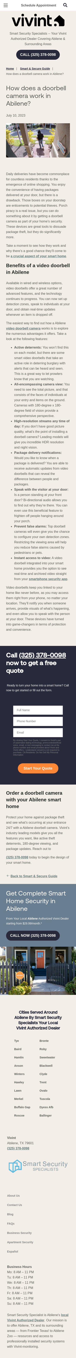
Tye (16, 1040)
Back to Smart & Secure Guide (31, 876)
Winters (19, 1074)
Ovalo (43, 1090)
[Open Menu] (6, 5)
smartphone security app (48, 579)
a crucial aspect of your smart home (38, 256)
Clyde (43, 1074)
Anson (18, 1065)
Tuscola (45, 1099)
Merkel (18, 1099)
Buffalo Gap (22, 1107)
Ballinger (46, 1115)
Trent (43, 1082)
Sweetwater (47, 1057)
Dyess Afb (46, 1107)
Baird (17, 1049)
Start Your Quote (38, 768)
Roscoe (19, 1115)
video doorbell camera (23, 328)
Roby (43, 1049)
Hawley (19, 1082)
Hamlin (19, 1057)
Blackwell (46, 1065)
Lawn (17, 1090)
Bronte (44, 1040)
